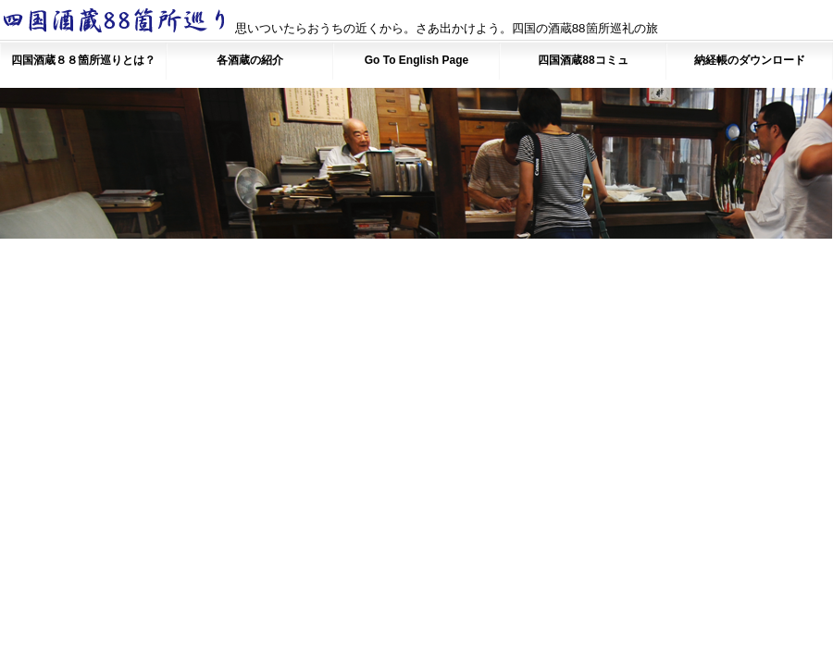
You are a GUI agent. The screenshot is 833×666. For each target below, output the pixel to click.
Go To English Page (416, 60)
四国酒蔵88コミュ (583, 60)
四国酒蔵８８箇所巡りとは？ (83, 60)
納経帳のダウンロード (749, 60)
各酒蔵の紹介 (250, 60)
